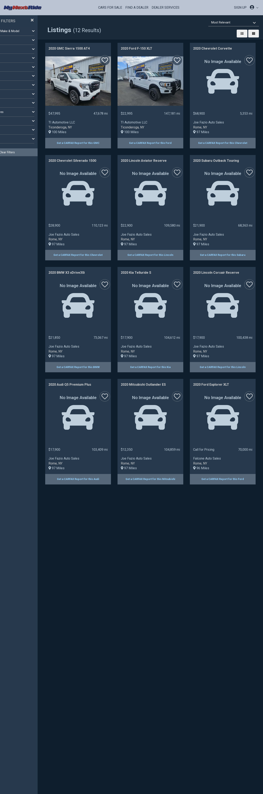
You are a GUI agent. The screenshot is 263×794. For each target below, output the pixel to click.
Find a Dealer (136, 7)
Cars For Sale (110, 7)
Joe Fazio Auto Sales (114, 234)
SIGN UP (240, 7)
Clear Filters (33, 152)
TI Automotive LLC (112, 122)
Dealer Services (165, 7)
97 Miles (107, 244)
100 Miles (108, 132)
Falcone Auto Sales (185, 683)
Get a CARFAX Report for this (128, 142)
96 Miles (179, 692)
